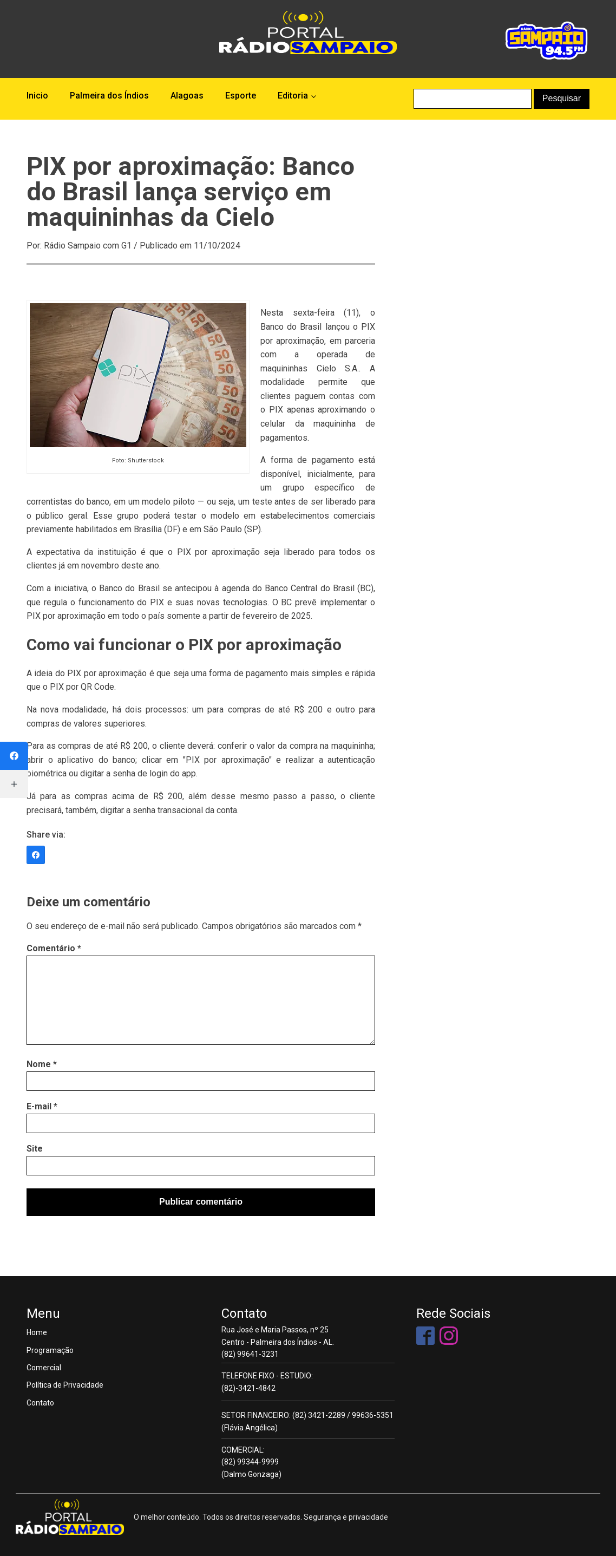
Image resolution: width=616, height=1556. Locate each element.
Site (35, 1148)
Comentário (54, 948)
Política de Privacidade (65, 1385)
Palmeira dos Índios (109, 95)
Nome (42, 1064)
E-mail (42, 1106)
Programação (50, 1350)
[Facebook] (36, 855)
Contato (40, 1402)
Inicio (37, 95)
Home (37, 1332)
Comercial (44, 1367)
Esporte (240, 95)
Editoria (293, 95)
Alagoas (187, 95)
